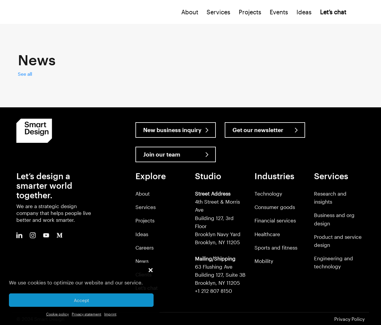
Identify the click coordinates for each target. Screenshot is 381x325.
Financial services (275, 220)
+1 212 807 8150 (213, 291)
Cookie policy (57, 314)
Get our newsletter (257, 129)
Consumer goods (274, 207)
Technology (268, 193)
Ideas (304, 12)
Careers (144, 247)
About (189, 12)
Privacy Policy (349, 319)
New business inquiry (172, 129)
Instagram (33, 235)
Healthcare (267, 234)
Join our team (161, 154)
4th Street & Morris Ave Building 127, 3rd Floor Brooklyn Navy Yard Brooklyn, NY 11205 (218, 218)
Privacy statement (86, 314)
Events (279, 12)
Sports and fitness (275, 247)
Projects (250, 12)
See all (25, 74)
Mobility (263, 261)
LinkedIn (19, 235)
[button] (151, 270)
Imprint (110, 314)
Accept (81, 300)
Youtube (46, 235)
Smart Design (22, 12)
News (142, 261)
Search (358, 13)
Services (218, 12)
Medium (60, 235)
